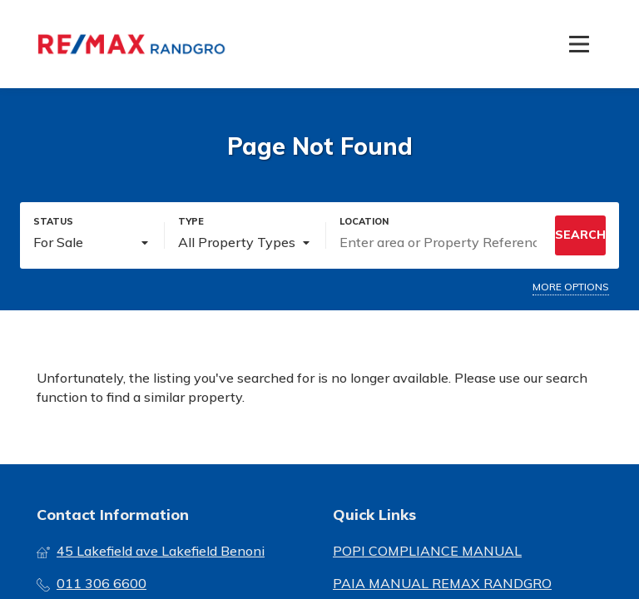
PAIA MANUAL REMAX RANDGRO (442, 583)
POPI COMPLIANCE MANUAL (427, 550)
